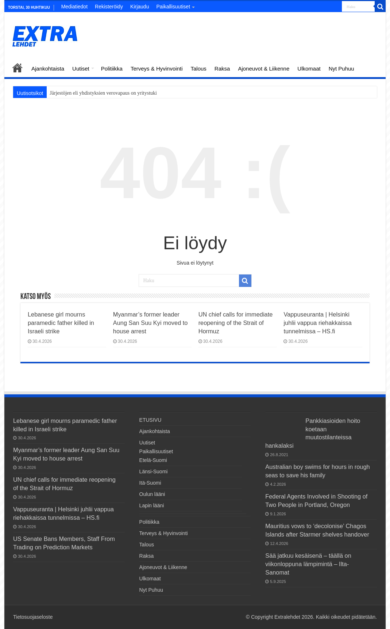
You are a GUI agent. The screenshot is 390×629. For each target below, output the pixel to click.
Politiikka (112, 68)
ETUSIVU (17, 67)
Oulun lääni (152, 494)
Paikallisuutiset (173, 7)
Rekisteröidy (109, 7)
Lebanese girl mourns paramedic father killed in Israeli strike (61, 322)
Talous (198, 68)
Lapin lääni (151, 505)
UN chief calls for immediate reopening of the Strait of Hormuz (235, 322)
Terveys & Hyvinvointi (157, 68)
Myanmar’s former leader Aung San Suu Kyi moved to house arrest (150, 322)
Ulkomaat (308, 68)
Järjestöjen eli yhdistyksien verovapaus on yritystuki (103, 93)
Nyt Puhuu (341, 68)
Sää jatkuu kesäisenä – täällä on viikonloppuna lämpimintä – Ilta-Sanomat (308, 564)
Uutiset (80, 68)
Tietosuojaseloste (33, 617)
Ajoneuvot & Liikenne (263, 68)
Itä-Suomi (150, 483)
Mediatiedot (74, 7)
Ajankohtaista (47, 68)
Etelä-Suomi (153, 460)
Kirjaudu (139, 7)
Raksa (222, 68)
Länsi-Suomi (153, 471)
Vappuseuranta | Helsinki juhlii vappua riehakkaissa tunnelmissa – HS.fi (317, 322)
